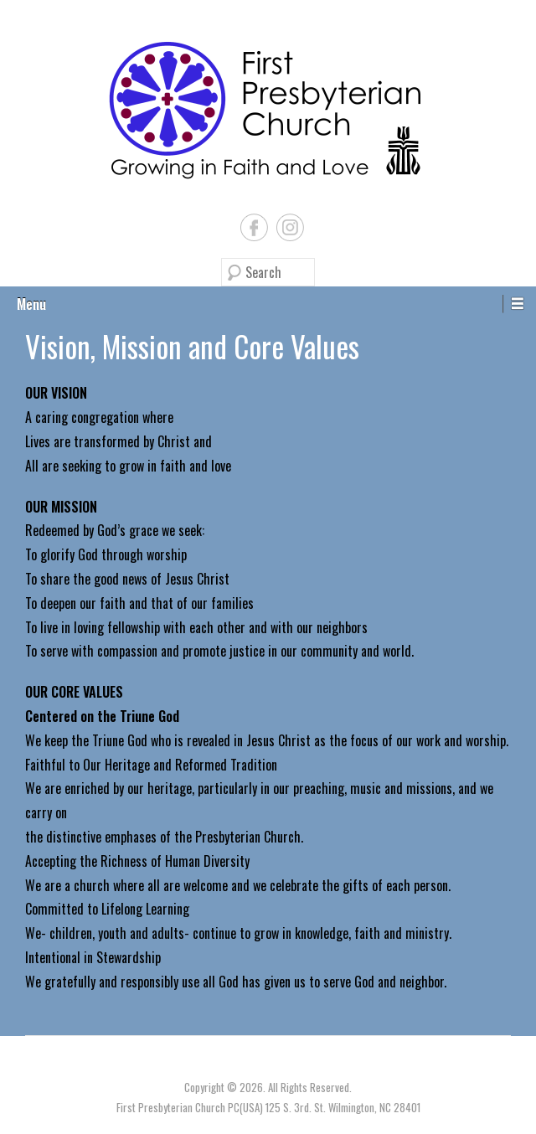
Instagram (290, 227)
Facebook (254, 227)
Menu (31, 304)
